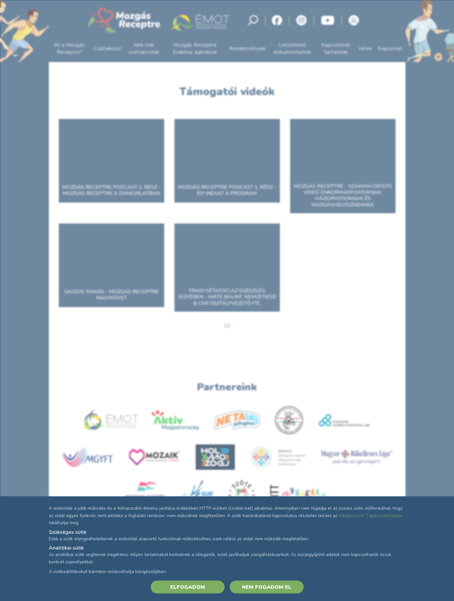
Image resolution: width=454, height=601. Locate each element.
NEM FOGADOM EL (266, 586)
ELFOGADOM (187, 586)
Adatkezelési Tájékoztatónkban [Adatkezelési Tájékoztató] (370, 515)
